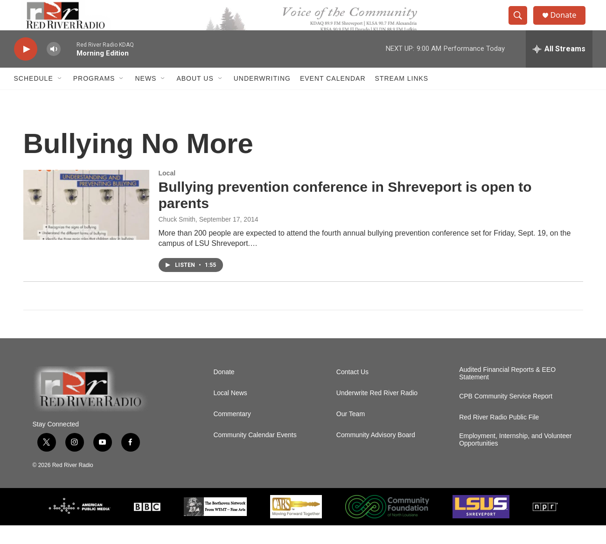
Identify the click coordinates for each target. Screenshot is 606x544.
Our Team (350, 432)
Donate (568, 24)
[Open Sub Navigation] (60, 97)
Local (167, 191)
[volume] (54, 67)
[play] (25, 68)
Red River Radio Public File (499, 435)
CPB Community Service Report (505, 414)
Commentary (232, 432)
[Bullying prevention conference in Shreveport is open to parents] (86, 223)
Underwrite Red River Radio (377, 411)
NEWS (145, 97)
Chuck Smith (177, 238)
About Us (194, 97)
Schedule (33, 97)
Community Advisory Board (375, 453)
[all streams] (559, 67)
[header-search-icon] (521, 24)
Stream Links (402, 97)
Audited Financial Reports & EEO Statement (507, 392)
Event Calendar (333, 97)
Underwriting (262, 97)
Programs (94, 97)
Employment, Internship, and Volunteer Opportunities (515, 458)
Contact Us (352, 390)
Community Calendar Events (255, 453)
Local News (230, 411)
